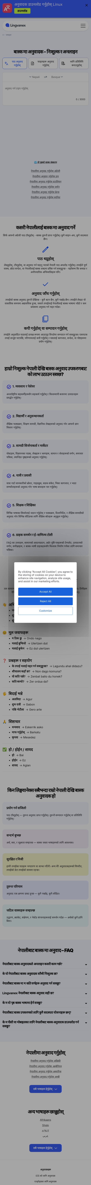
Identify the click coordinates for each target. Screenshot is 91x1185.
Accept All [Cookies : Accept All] (45, 591)
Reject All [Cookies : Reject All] (45, 601)
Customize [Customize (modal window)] (45, 610)
